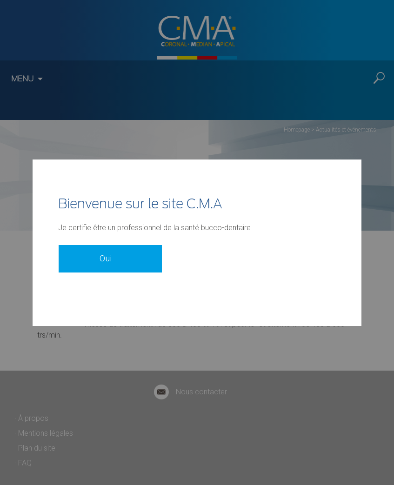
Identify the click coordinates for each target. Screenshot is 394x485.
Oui (106, 252)
